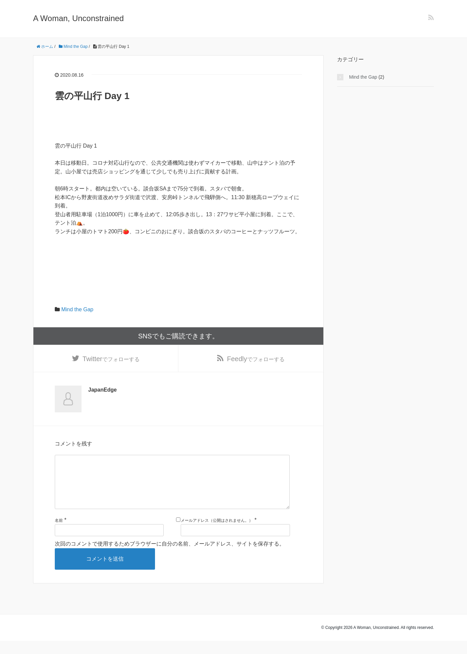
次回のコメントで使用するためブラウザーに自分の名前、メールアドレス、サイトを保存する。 (170, 557)
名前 (59, 533)
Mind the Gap (77, 309)
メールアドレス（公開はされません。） (217, 533)
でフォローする (111, 359)
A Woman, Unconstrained (78, 18)
